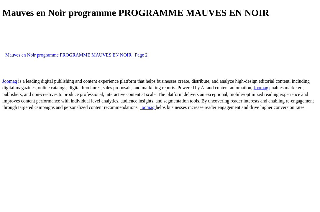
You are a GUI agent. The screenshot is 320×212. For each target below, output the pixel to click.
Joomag (10, 81)
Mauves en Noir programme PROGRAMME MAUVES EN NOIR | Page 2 (76, 54)
